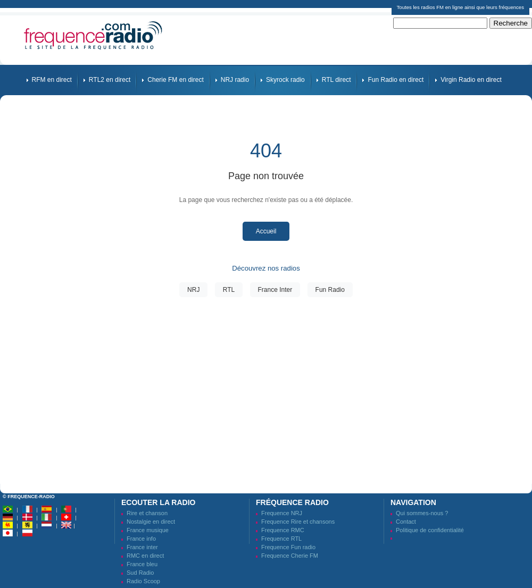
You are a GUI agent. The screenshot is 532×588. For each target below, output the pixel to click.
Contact (406, 521)
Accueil (266, 231)
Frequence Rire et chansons (298, 521)
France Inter (275, 289)
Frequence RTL (281, 538)
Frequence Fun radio (288, 547)
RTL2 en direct (110, 79)
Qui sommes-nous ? (422, 513)
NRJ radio (235, 79)
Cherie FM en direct (175, 79)
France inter (142, 547)
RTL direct (336, 79)
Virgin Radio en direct (471, 79)
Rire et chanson (147, 513)
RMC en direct (145, 555)
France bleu (142, 564)
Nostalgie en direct (151, 521)
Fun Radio (330, 289)
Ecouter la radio (158, 502)
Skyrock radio (285, 79)
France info (141, 538)
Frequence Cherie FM (289, 555)
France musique (148, 530)
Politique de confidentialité (430, 530)
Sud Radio (140, 572)
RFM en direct (52, 79)
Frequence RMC (282, 530)
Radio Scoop (143, 581)
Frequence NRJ (281, 513)
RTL (229, 289)
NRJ (193, 289)
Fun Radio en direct (395, 79)
